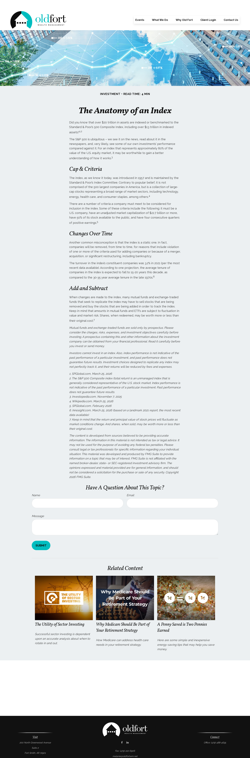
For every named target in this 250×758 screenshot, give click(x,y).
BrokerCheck (158, 752)
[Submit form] (41, 536)
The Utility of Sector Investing (59, 615)
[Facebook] (122, 733)
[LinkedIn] (127, 733)
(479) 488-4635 (218, 733)
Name (36, 485)
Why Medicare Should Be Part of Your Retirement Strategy (123, 618)
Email (130, 485)
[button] (140, 10)
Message (38, 506)
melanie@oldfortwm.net (125, 746)
